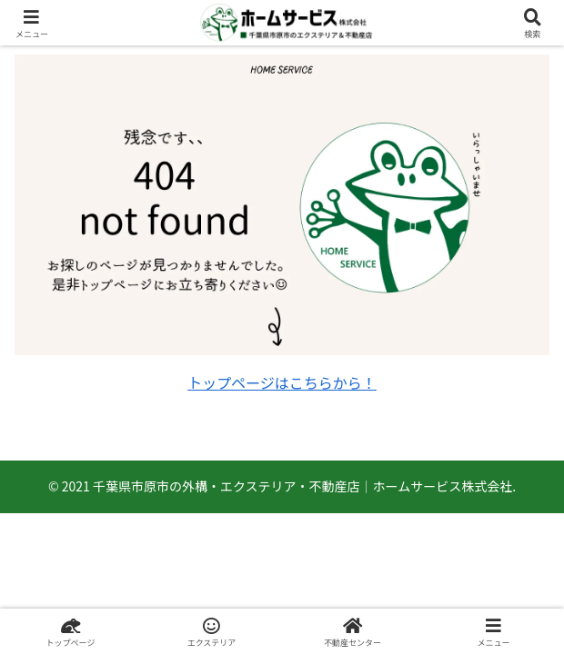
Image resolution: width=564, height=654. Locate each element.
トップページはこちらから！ (282, 382)
